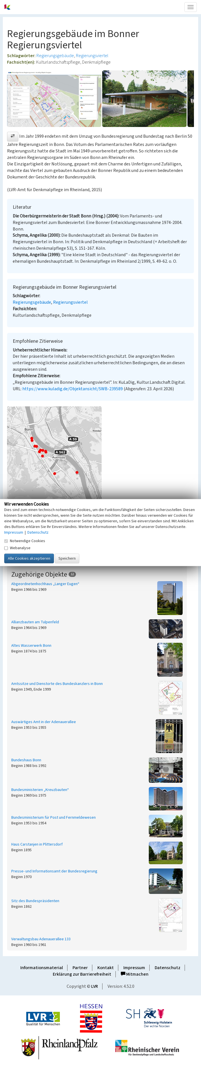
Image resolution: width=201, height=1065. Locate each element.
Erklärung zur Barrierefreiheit (82, 974)
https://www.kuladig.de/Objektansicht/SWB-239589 (72, 389)
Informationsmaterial (41, 968)
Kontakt (105, 968)
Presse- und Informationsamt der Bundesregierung (54, 871)
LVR (94, 986)
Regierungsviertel (92, 56)
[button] (12, 136)
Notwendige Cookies (24, 541)
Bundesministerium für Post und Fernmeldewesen (53, 817)
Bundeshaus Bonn (26, 760)
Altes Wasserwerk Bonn (31, 645)
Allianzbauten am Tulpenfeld (35, 622)
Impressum (134, 968)
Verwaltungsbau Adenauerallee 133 (41, 939)
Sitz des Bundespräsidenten (35, 901)
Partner (80, 968)
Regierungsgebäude (55, 56)
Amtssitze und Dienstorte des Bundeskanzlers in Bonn (57, 684)
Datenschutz (167, 968)
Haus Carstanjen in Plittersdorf (37, 844)
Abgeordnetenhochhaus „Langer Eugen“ (45, 584)
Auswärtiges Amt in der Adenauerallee (43, 722)
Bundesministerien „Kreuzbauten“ (40, 790)
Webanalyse (17, 548)
